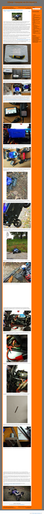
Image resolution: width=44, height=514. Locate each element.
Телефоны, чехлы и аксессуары (36, 33)
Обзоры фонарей (35, 27)
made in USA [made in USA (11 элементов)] (36, 39)
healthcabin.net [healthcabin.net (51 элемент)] (34, 38)
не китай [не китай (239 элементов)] (40, 41)
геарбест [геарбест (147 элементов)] (37, 41)
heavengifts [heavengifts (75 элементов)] (37, 38)
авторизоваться (22, 504)
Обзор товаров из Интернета (22, 2)
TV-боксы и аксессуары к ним (36, 15)
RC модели (8, 11)
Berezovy (30, 11)
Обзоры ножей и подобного (36, 26)
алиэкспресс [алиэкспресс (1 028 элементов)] (34, 41)
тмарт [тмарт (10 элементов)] (35, 42)
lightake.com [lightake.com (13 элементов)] (33, 39)
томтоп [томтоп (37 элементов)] (37, 42)
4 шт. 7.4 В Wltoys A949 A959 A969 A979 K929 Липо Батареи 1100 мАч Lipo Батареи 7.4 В (16, 99)
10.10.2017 (5, 11)
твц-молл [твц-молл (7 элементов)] (33, 42)
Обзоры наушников (35, 25)
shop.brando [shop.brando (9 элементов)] (39, 39)
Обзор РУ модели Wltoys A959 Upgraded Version (13, 10)
